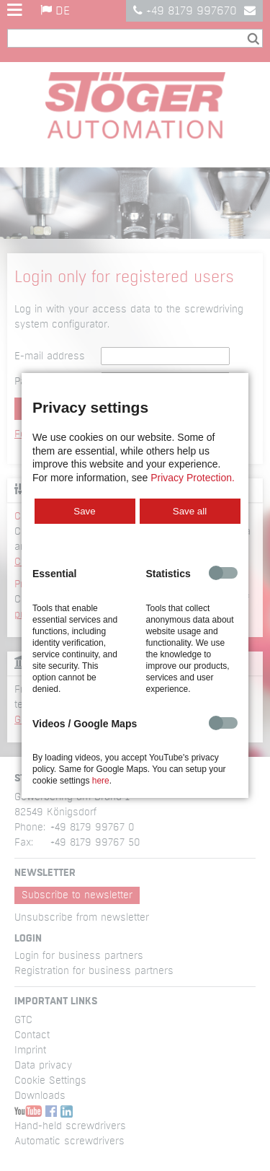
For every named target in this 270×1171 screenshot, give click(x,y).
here (100, 781)
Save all (190, 511)
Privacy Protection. (192, 477)
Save (84, 511)
